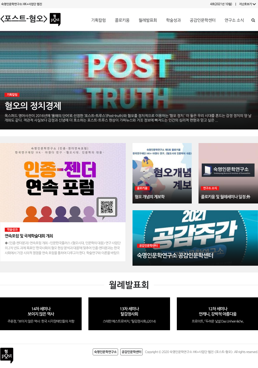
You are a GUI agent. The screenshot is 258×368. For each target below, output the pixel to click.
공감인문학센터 (202, 20)
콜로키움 (122, 20)
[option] (63, 202)
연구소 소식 (234, 20)
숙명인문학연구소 (105, 352)
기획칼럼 (98, 20)
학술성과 (173, 20)
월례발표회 (148, 20)
